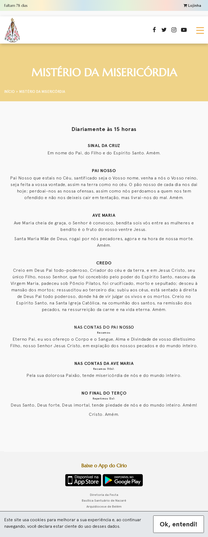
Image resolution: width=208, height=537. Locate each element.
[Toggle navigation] (200, 30)
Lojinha (192, 5)
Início (9, 92)
